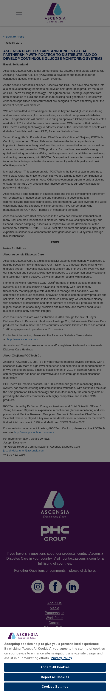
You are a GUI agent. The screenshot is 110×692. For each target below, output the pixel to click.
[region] (55, 659)
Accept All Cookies (55, 667)
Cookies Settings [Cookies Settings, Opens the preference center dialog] (55, 687)
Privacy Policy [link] (61, 658)
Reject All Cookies (55, 677)
